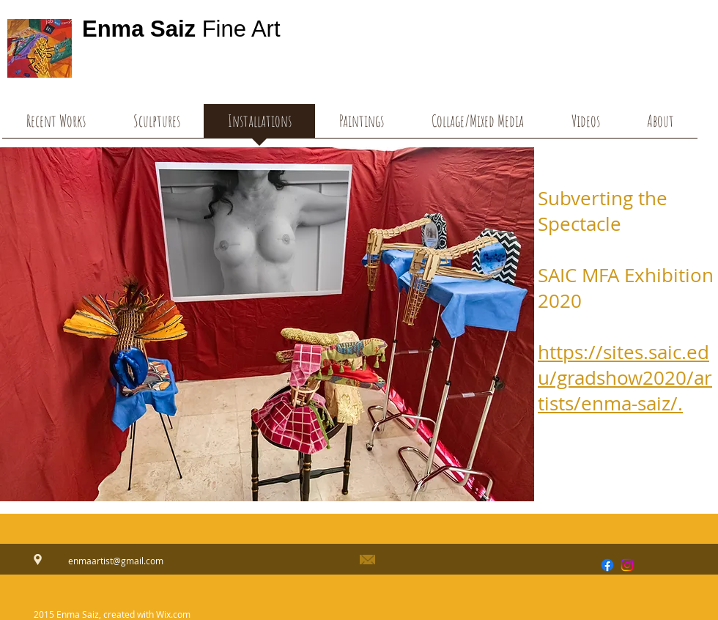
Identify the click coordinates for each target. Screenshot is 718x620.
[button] (585, 125)
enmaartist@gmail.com (115, 561)
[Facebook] (607, 565)
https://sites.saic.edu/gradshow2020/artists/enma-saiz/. (625, 377)
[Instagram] (627, 565)
